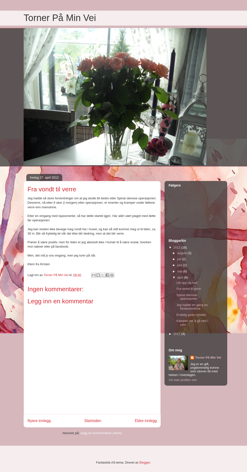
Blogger (144, 462)
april (180, 277)
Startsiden (92, 421)
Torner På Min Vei (60, 18)
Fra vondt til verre (188, 289)
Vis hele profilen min (183, 380)
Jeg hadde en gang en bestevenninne (191, 307)
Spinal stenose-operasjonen (187, 297)
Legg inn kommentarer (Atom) (101, 433)
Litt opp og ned (186, 283)
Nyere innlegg (39, 421)
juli (179, 259)
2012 (177, 247)
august (182, 253)
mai (180, 271)
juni (180, 265)
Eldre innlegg (146, 421)
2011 (177, 334)
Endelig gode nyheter (191, 315)
